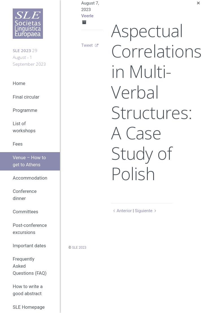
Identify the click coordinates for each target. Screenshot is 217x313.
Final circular (26, 97)
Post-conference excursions (30, 229)
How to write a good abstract (28, 290)
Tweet (87, 45)
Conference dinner (24, 195)
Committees (25, 211)
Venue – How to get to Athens (29, 161)
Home (19, 83)
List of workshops (24, 127)
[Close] (198, 3)
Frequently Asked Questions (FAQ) (30, 266)
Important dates (29, 245)
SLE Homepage (29, 307)
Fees (18, 144)
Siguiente (146, 210)
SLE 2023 (79, 248)
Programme (25, 110)
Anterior (121, 210)
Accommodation (30, 178)
